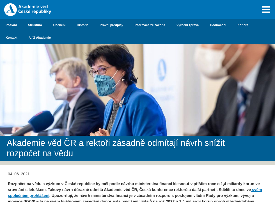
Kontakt (11, 37)
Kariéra (242, 25)
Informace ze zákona (149, 25)
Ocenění (59, 25)
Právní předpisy (111, 25)
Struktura (35, 25)
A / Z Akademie (40, 37)
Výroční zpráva (188, 25)
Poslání (11, 25)
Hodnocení (218, 25)
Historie (83, 25)
